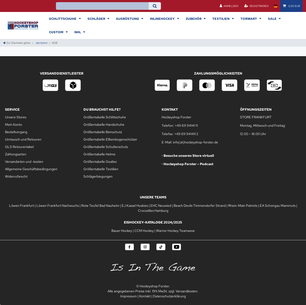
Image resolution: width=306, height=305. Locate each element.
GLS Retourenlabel (19, 147)
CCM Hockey (144, 231)
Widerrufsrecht (16, 176)
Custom (56, 32)
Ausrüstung (128, 18)
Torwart (249, 18)
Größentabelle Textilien (100, 169)
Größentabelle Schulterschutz (105, 147)
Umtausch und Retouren (23, 139)
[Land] (275, 6)
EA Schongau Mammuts (277, 205)
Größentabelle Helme (99, 154)
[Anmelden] (229, 6)
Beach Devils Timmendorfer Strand (200, 205)
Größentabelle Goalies (100, 161)
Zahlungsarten (15, 154)
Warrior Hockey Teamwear (175, 231)
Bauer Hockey (121, 231)
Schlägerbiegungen (98, 176)
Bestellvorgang (16, 132)
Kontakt (145, 296)
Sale (272, 18)
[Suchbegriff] (102, 6)
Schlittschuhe (63, 18)
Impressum (128, 296)
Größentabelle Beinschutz (102, 132)
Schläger (96, 18)
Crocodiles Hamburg (153, 210)
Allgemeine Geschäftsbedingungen (31, 169)
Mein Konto (13, 124)
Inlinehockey (162, 18)
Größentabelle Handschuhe (103, 124)
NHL (78, 32)
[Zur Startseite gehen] (17, 42)
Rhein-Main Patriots (242, 205)
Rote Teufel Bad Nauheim (100, 205)
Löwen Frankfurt (21, 205)
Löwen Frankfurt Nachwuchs (57, 205)
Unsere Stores (15, 117)
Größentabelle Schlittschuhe (104, 117)
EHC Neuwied (160, 205)
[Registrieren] (256, 6)
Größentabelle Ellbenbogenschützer (110, 139)
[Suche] (155, 6)
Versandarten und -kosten (24, 161)
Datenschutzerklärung (169, 296)
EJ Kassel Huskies (135, 205)
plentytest (41, 42)
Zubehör (194, 18)
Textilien (221, 18)
